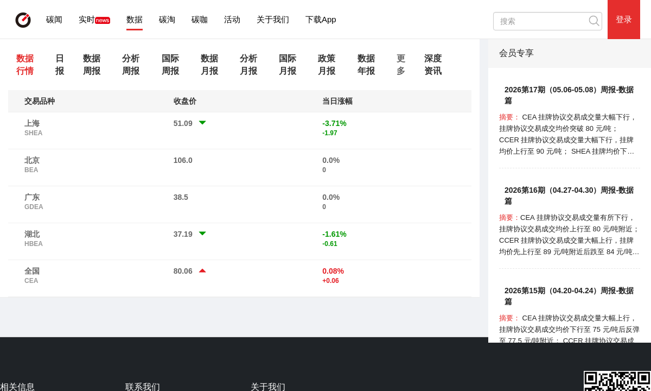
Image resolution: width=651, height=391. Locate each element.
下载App (320, 19)
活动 (232, 19)
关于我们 (273, 19)
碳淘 (167, 19)
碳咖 (200, 19)
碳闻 (54, 19)
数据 (134, 19)
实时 (87, 19)
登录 (624, 19)
